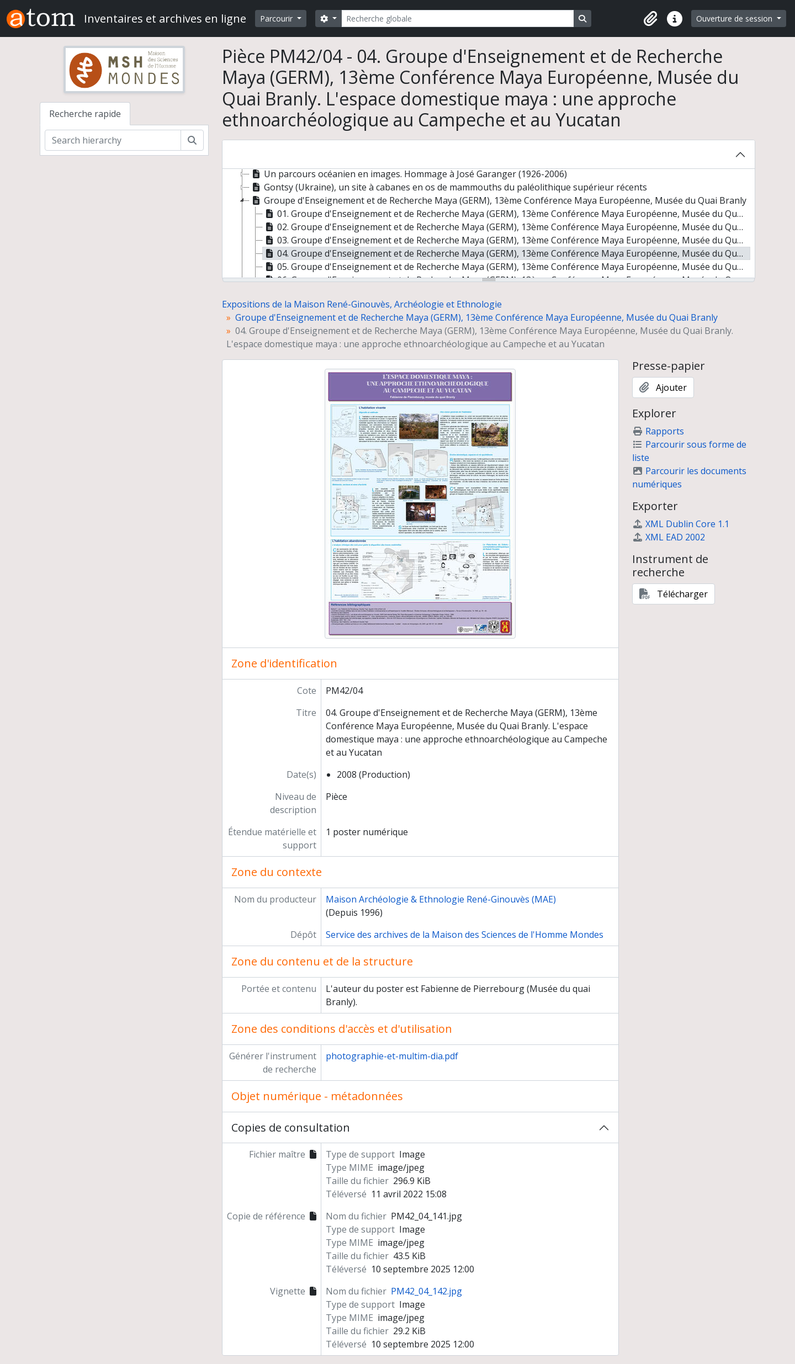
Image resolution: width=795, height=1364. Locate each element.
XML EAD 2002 (668, 537)
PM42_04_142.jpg (426, 1291)
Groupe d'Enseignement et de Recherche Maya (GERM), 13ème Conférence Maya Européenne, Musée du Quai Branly (476, 317)
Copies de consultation (290, 1127)
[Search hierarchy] (113, 140)
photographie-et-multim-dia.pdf (392, 1056)
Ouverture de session (735, 18)
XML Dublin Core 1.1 (680, 524)
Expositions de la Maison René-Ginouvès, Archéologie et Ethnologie (362, 304)
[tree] (488, 224)
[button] (650, 19)
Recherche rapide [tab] (85, 114)
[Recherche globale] (457, 18)
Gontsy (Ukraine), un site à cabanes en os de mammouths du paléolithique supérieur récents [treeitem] (448, 187)
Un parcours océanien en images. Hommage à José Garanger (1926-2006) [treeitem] (408, 174)
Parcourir (277, 18)
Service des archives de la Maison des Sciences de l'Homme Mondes (464, 934)
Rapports (658, 431)
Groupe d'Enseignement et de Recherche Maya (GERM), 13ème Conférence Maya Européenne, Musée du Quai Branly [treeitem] (498, 200)
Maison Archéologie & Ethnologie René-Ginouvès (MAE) (441, 899)
